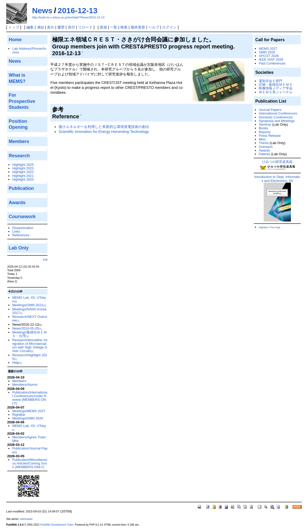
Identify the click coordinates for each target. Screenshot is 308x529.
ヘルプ (153, 27)
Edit (45, 259)
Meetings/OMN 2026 (27, 418)
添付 (71, 27)
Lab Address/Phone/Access (29, 50)
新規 (103, 27)
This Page (275, 227)
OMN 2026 (267, 52)
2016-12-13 (77, 10)
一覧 (113, 27)
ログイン (169, 27)
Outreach (265, 147)
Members (19, 381)
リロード (85, 27)
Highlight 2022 (23, 172)
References (20, 235)
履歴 (61, 27)
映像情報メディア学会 (275, 88)
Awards (264, 150)
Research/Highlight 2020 (29, 357)
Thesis (264, 143)
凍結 (40, 27)
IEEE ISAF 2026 (271, 59)
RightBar (18, 415)
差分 (50, 27)
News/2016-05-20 (26, 328)
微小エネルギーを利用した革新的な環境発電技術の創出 (104, 127)
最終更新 (138, 27)
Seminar (265, 124)
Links (16, 231)
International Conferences (278, 113)
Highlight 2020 (23, 179)
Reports (264, 132)
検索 (124, 27)
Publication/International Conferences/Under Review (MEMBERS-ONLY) (29, 397)
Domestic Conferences (276, 117)
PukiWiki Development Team (56, 524)
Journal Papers (270, 110)
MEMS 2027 (268, 49)
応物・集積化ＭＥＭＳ (275, 85)
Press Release (270, 136)
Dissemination (22, 228)
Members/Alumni (24, 385)
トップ (13, 27)
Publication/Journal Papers (29, 450)
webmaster (26, 519)
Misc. (263, 139)
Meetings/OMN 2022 (29, 305)
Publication (21, 188)
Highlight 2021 (23, 176)
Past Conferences (272, 63)
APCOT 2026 (269, 56)
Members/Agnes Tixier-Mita (29, 439)
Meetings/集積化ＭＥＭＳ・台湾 (29, 334)
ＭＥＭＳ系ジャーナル (275, 92)
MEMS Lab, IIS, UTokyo (29, 299)
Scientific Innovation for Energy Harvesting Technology (104, 132)
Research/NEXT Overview (29, 318)
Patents (264, 154)
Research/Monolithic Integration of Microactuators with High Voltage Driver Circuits (29, 345)
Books (263, 128)
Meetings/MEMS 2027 (28, 411)
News (42, 10)
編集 (30, 27)
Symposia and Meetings (277, 121)
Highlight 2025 (23, 165)
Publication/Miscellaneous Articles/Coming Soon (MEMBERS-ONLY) (29, 463)
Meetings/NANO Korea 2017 (29, 311)
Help (17, 362)
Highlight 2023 (23, 168)
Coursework (22, 216)
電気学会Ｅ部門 (270, 81)
